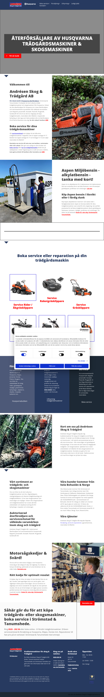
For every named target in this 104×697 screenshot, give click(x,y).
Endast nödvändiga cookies (27, 366)
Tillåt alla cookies (76, 366)
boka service (14, 148)
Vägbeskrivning (73, 665)
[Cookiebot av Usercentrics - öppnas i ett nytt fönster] (81, 330)
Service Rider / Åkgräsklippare (23, 306)
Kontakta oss (21, 569)
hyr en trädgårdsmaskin (29, 148)
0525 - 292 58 (14, 629)
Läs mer (89, 188)
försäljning (63, 523)
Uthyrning (65, 4)
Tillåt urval (52, 366)
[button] (12, 56)
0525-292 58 (57, 657)
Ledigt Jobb (75, 4)
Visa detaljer (81, 361)
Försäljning (55, 4)
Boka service (44, 4)
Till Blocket (13, 656)
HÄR (46, 120)
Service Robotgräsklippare (52, 299)
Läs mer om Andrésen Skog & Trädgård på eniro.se (84, 694)
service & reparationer (75, 523)
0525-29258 (48, 390)
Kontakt (42, 6)
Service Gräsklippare (81, 306)
